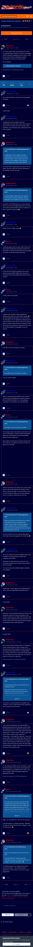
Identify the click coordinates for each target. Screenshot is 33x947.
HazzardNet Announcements (21, 27)
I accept (16, 944)
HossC (24, 847)
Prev (5, 39)
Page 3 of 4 (16, 39)
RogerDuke (24, 190)
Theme (4, 932)
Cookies (28, 932)
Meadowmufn (7, 25)
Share (8, 914)
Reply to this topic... (9, 905)
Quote (8, 76)
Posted (12, 48)
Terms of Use (26, 940)
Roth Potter (25, 679)
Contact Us (21, 932)
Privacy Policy (13, 932)
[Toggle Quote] (5, 149)
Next (27, 39)
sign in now (10, 895)
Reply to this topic (16, 33)
